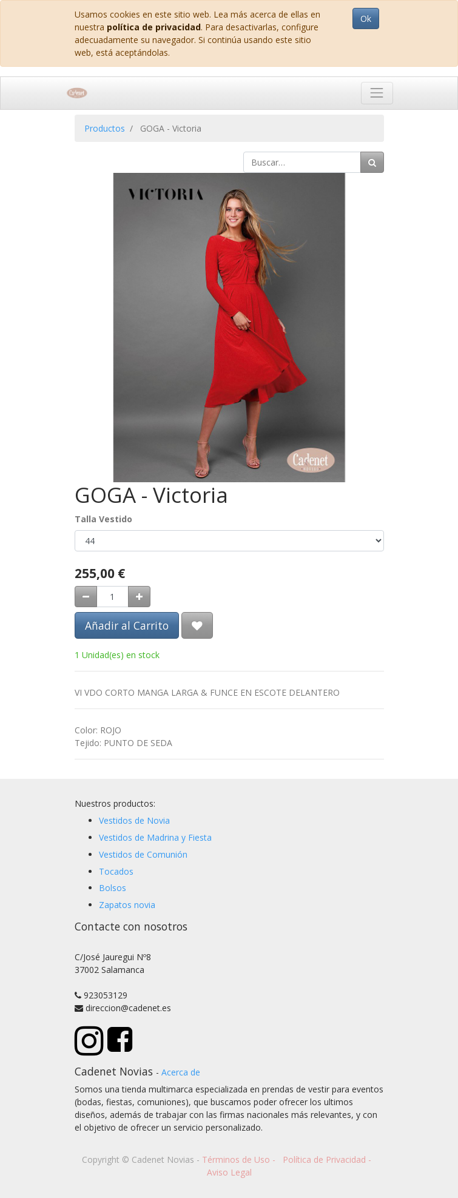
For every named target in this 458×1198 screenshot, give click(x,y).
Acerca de (180, 1072)
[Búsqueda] (372, 162)
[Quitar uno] (86, 596)
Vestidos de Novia (134, 820)
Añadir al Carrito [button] (127, 625)
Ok (365, 18)
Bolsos (112, 887)
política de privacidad (154, 27)
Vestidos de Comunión (143, 854)
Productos (104, 128)
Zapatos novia (127, 904)
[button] (197, 625)
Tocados (116, 871)
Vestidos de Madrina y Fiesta (155, 837)
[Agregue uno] (139, 596)
